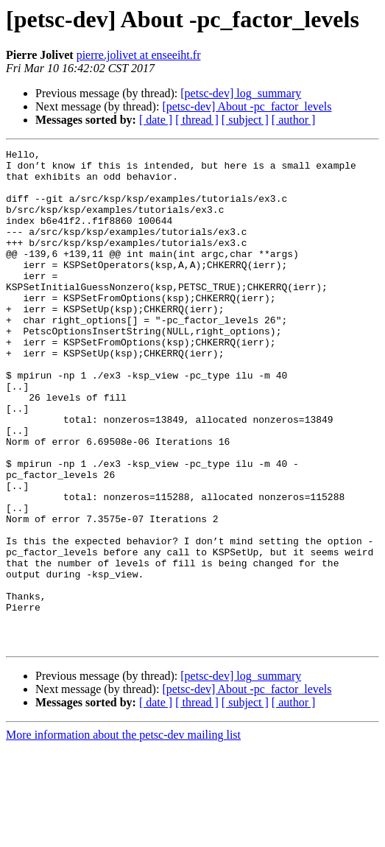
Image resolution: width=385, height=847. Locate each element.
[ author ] (294, 119)
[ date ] (155, 119)
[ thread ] (197, 119)
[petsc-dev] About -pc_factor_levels (246, 106)
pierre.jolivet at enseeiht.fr (139, 55)
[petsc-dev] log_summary (240, 93)
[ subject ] (245, 119)
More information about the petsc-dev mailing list (123, 834)
